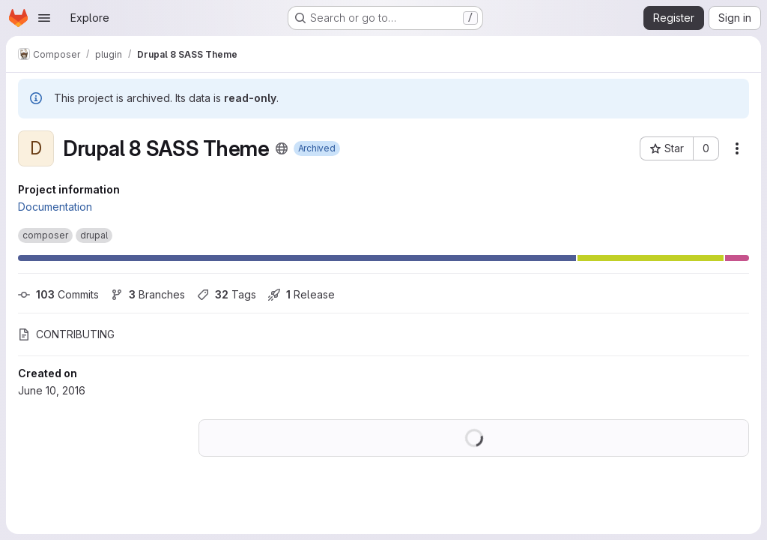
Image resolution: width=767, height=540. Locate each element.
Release (301, 294)
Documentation (55, 206)
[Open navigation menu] (44, 18)
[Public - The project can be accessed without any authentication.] (282, 148)
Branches (148, 294)
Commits (58, 294)
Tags (226, 294)
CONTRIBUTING (66, 334)
